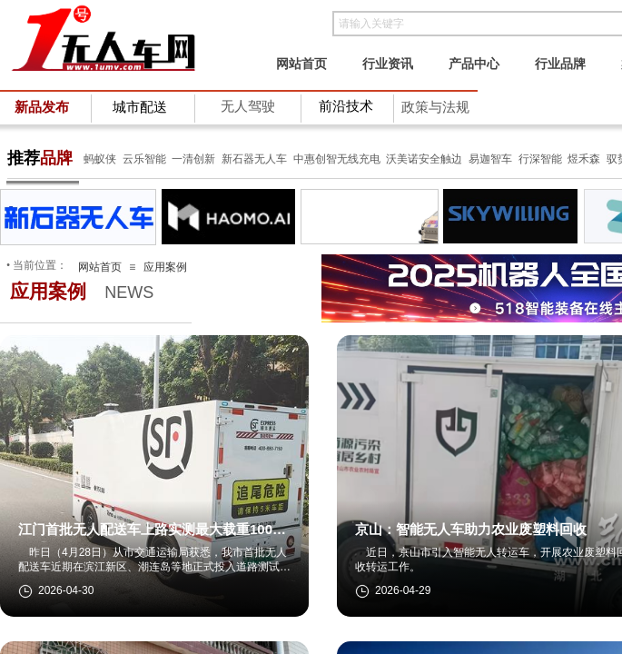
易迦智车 (490, 159)
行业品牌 (560, 63)
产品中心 (474, 63)
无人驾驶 (248, 106)
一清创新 (193, 159)
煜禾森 (584, 159)
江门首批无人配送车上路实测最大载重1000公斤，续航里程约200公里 (149, 530)
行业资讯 (387, 63)
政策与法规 (435, 107)
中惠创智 (315, 159)
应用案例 (165, 267)
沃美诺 (402, 159)
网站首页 (301, 63)
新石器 (236, 159)
